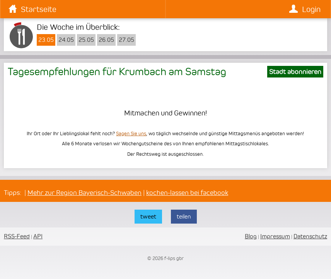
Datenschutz (310, 236)
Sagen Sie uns (131, 133)
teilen (184, 216)
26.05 (106, 39)
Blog (251, 236)
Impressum (275, 236)
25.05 (86, 39)
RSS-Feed (17, 236)
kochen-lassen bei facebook (187, 192)
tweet (148, 216)
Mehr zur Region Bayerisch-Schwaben (84, 192)
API (38, 236)
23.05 (46, 39)
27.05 (126, 39)
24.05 (66, 39)
